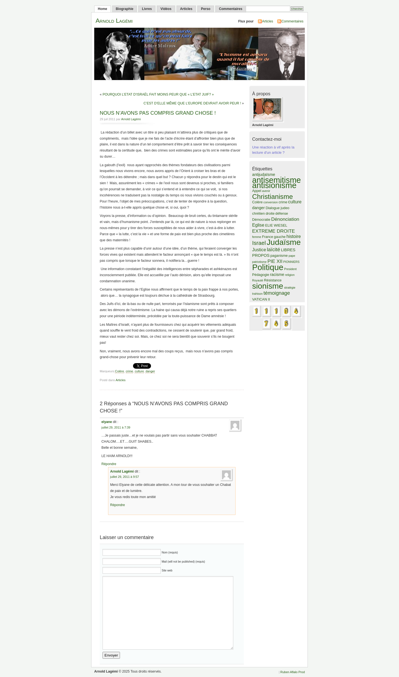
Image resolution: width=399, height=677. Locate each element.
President (290, 269)
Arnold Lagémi (114, 20)
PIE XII (274, 261)
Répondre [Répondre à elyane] (108, 464)
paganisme (279, 255)
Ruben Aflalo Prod (292, 672)
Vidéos (166, 9)
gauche (280, 237)
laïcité (273, 249)
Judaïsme (284, 242)
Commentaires (230, 9)
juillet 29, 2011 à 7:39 (115, 427)
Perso (205, 9)
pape (292, 255)
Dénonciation (285, 219)
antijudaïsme (263, 174)
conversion (271, 202)
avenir (266, 191)
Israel (259, 243)
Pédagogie (260, 275)
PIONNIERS (291, 261)
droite (270, 213)
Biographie (125, 9)
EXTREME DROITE (273, 231)
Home (102, 9)
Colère (119, 371)
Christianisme (272, 196)
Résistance (273, 280)
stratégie (289, 287)
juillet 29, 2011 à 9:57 (124, 476)
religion (290, 274)
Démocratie (261, 219)
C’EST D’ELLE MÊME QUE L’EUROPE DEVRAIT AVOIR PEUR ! (192, 103)
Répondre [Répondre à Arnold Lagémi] (117, 505)
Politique (267, 267)
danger (150, 371)
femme (256, 237)
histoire (294, 236)
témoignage (277, 293)
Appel (256, 191)
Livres (147, 9)
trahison (257, 293)
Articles (186, 9)
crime (129, 371)
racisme (277, 274)
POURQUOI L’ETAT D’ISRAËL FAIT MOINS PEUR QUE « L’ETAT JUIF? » (158, 94)
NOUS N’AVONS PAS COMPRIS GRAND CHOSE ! (158, 113)
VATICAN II (261, 299)
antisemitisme (276, 180)
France (267, 237)
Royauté (257, 280)
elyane (106, 422)
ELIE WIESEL (276, 225)
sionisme (267, 285)
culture (139, 371)
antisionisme (274, 185)
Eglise (258, 224)
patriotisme (259, 261)
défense (281, 213)
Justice (259, 249)
